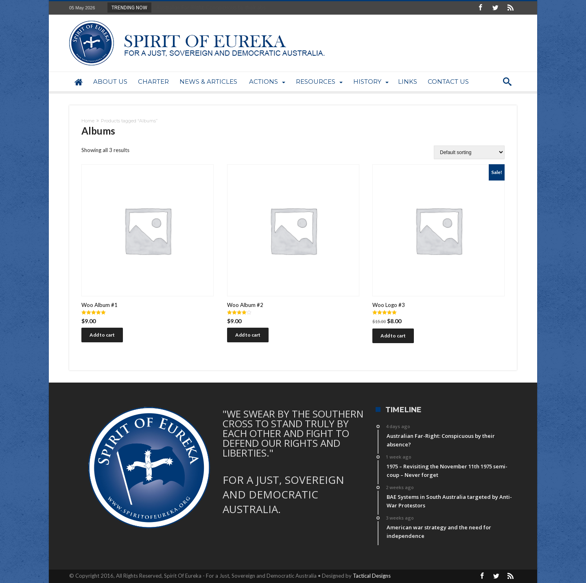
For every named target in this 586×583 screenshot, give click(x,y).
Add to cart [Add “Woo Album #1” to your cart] (102, 335)
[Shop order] (469, 152)
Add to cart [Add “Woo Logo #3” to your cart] (393, 336)
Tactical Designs (372, 575)
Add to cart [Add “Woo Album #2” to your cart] (247, 335)
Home (87, 121)
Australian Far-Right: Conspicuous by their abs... (211, 7)
